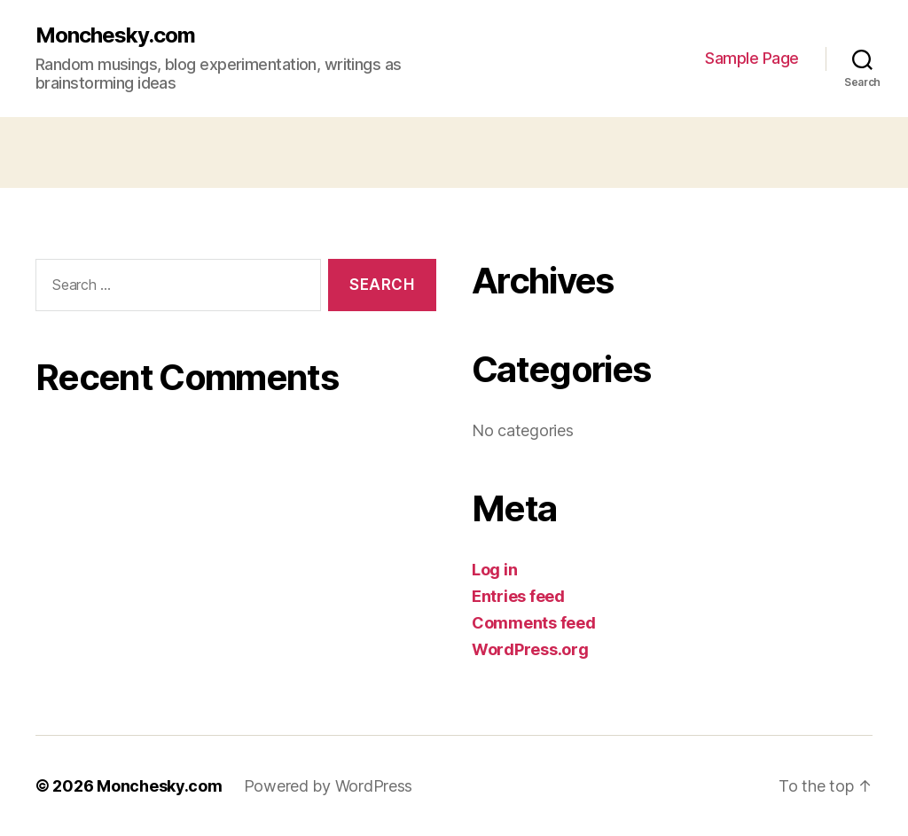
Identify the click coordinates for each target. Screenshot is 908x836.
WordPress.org (530, 649)
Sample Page (752, 58)
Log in (494, 569)
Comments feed (534, 622)
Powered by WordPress (328, 786)
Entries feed (518, 596)
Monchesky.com (115, 35)
